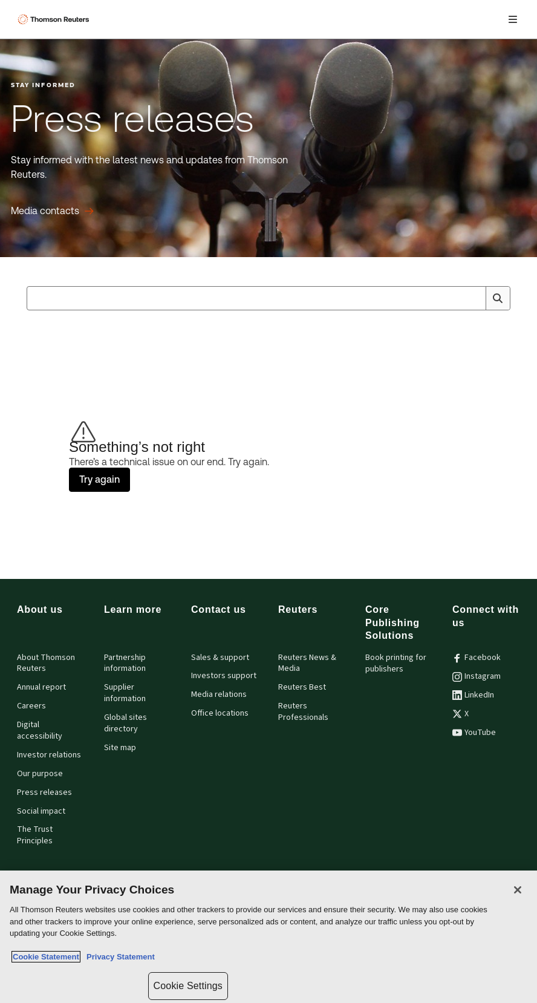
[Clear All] (474, 298)
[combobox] (268, 298)
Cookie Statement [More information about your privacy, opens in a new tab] (46, 956)
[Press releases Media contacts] (52, 211)
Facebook (476, 657)
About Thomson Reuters (46, 663)
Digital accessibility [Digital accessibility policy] (39, 730)
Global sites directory (125, 723)
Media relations (219, 694)
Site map (120, 747)
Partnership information (125, 663)
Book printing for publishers (395, 663)
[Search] (498, 298)
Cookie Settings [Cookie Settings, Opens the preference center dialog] (188, 986)
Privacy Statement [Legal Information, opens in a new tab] (118, 956)
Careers (31, 706)
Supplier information (125, 693)
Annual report (41, 687)
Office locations (220, 713)
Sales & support (220, 657)
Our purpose (40, 773)
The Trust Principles (35, 835)
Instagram (476, 676)
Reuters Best (302, 687)
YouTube (474, 732)
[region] (268, 937)
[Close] (517, 890)
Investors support (223, 675)
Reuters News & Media (307, 663)
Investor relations (49, 755)
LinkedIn (473, 695)
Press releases (44, 792)
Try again (99, 479)
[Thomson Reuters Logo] (55, 19)
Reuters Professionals (303, 712)
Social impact (41, 811)
